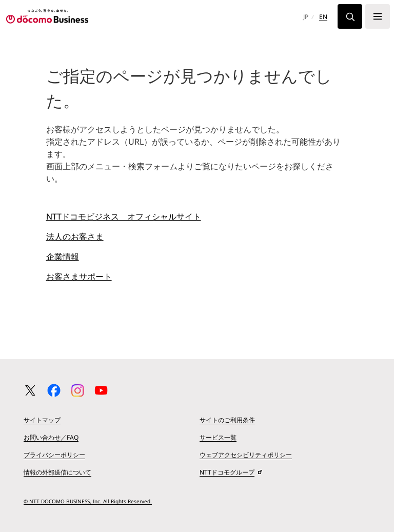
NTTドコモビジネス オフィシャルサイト (123, 216)
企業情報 (62, 256)
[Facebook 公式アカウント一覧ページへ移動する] (54, 390)
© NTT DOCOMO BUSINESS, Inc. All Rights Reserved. (88, 501)
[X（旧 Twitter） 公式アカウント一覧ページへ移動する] (30, 390)
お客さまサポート (79, 276)
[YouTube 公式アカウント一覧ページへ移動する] (101, 390)
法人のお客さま (75, 236)
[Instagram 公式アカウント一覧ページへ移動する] (77, 390)
